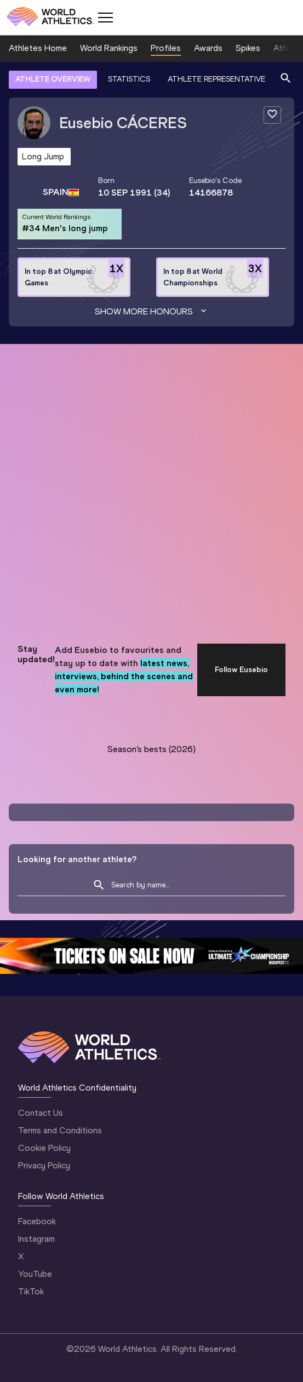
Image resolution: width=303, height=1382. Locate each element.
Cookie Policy (44, 1148)
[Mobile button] (105, 17)
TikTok (31, 1291)
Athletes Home (38, 48)
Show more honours (152, 312)
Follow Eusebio (241, 669)
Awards (208, 48)
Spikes (248, 48)
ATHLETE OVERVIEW (52, 79)
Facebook (37, 1221)
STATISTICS (129, 79)
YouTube (35, 1274)
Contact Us (40, 1113)
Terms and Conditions (60, 1130)
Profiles (166, 48)
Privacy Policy (44, 1165)
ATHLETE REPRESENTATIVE (216, 79)
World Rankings (109, 48)
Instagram (36, 1239)
